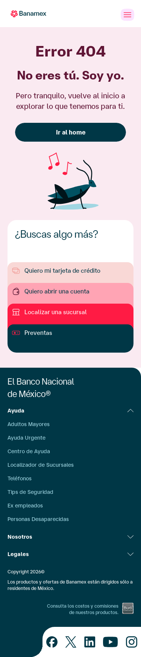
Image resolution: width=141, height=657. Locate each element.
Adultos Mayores (29, 424)
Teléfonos (20, 478)
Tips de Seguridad (30, 492)
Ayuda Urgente (26, 438)
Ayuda (70, 411)
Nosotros (70, 537)
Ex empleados (25, 506)
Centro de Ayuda (29, 451)
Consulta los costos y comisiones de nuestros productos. (82, 609)
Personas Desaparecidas (38, 519)
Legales (70, 554)
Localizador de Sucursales (41, 465)
